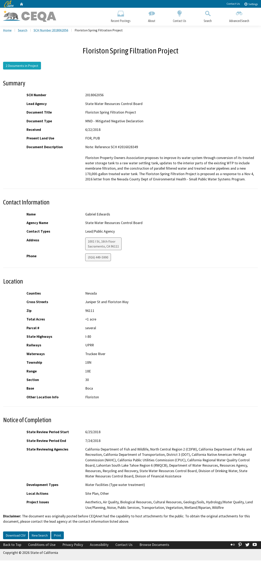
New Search (40, 536)
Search (207, 16)
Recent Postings (120, 16)
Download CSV (15, 536)
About (151, 16)
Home (7, 31)
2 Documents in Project (22, 66)
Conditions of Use (41, 545)
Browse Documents (154, 545)
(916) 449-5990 (98, 258)
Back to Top (12, 545)
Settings (251, 4)
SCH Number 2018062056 (51, 31)
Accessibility (99, 545)
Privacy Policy (72, 545)
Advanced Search (239, 16)
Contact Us (233, 4)
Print (57, 536)
